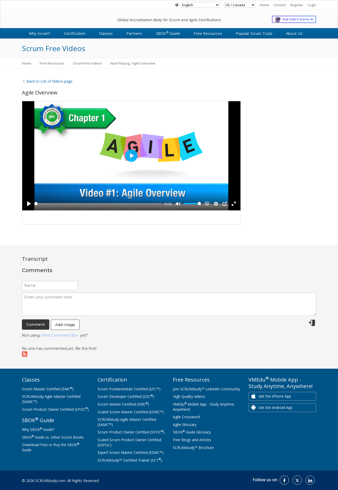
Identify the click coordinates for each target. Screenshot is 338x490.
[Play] (29, 204)
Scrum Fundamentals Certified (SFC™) (129, 388)
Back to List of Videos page (47, 81)
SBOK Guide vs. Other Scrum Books (53, 437)
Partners (134, 33)
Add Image (65, 324)
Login (312, 5)
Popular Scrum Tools (254, 33)
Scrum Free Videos (87, 63)
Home (264, 5)
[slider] (98, 203)
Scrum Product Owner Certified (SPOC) (55, 409)
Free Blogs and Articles (192, 439)
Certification (74, 33)
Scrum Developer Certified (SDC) (126, 396)
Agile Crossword (186, 416)
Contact (280, 5)
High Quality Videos (189, 396)
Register (296, 5)
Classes (106, 33)
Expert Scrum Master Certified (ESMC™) (131, 452)
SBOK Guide (168, 33)
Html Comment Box (59, 335)
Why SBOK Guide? (38, 429)
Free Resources (208, 33)
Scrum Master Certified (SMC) (48, 388)
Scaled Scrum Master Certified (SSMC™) (131, 411)
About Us (294, 33)
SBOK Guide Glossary (192, 432)
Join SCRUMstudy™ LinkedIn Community (206, 388)
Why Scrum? (39, 33)
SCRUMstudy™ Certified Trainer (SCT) (130, 460)
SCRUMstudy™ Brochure (193, 447)
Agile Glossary (184, 424)
